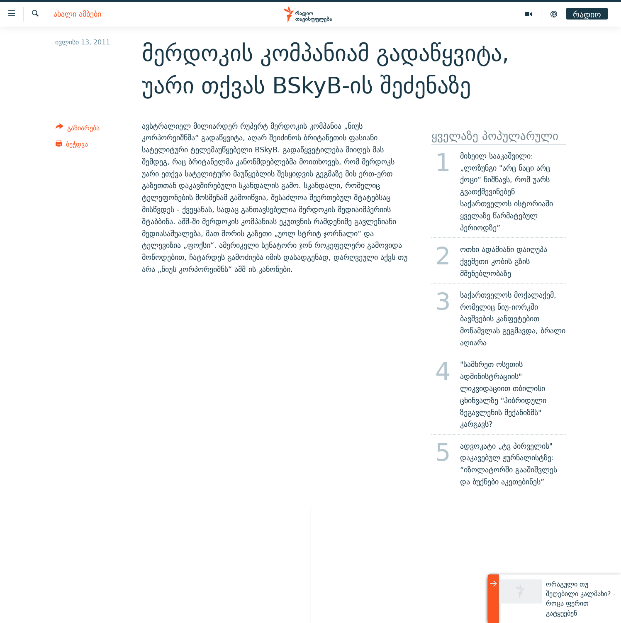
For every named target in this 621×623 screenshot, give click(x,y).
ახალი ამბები (77, 14)
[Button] (78, 129)
